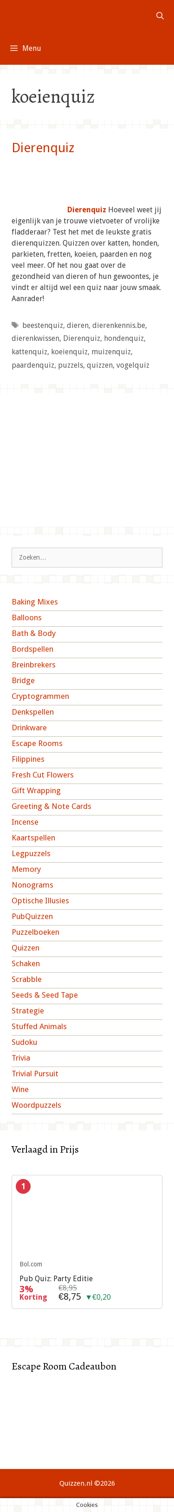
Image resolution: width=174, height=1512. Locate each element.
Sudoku (24, 1042)
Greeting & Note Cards (51, 806)
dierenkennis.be (118, 325)
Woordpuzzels (36, 1105)
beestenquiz (42, 325)
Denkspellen (33, 711)
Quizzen (25, 947)
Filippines (28, 759)
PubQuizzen (32, 916)
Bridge (23, 680)
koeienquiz (69, 351)
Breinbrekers (34, 664)
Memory (26, 869)
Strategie (28, 1010)
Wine (20, 1089)
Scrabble (27, 979)
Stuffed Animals (39, 1026)
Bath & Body (34, 633)
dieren (78, 325)
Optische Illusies (40, 900)
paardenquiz (33, 365)
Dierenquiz (43, 147)
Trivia (21, 1057)
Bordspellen (32, 649)
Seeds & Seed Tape (45, 995)
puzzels (70, 365)
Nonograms (32, 884)
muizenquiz (111, 351)
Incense (25, 822)
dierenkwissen (35, 338)
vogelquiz (132, 365)
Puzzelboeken (35, 932)
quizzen (100, 365)
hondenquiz (124, 338)
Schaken (26, 963)
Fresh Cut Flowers (43, 774)
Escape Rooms (37, 743)
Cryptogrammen (40, 696)
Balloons (27, 617)
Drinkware (29, 727)
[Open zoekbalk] (160, 16)
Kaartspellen (33, 837)
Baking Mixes (35, 601)
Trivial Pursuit (35, 1073)
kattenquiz (29, 351)
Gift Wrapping (36, 790)
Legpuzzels (31, 853)
